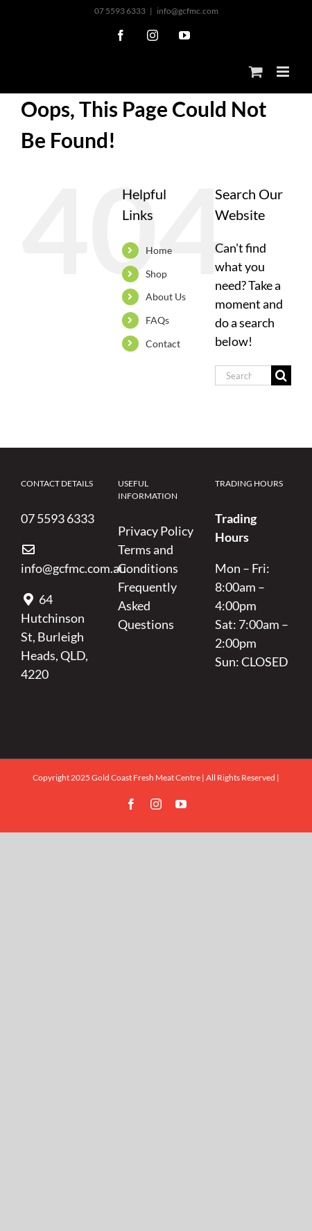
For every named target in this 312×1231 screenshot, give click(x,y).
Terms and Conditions (148, 559)
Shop (156, 274)
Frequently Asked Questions (147, 605)
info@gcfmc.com (187, 11)
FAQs (157, 320)
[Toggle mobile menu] (284, 71)
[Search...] (243, 375)
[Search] (281, 375)
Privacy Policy (155, 530)
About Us (166, 296)
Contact (163, 343)
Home (159, 250)
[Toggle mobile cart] (256, 71)
